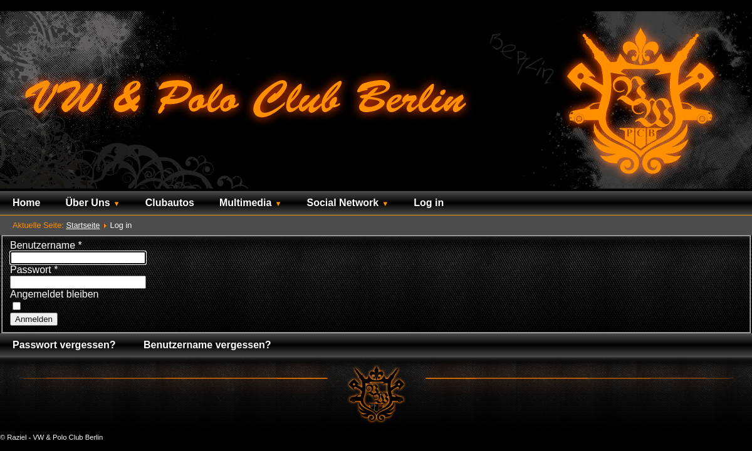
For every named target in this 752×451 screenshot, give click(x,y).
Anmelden (34, 319)
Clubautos (169, 202)
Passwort (34, 269)
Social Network (343, 202)
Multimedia (245, 202)
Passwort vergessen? (64, 345)
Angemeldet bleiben (54, 294)
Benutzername (46, 245)
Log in (429, 202)
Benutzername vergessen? (207, 345)
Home (26, 202)
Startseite (83, 225)
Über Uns (87, 202)
